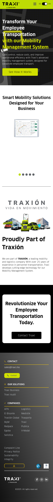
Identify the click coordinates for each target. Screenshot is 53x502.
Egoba (7, 430)
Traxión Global (11, 417)
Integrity (8, 459)
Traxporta (26, 417)
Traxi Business (11, 390)
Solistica (8, 435)
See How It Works (20, 72)
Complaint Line (12, 448)
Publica (25, 426)
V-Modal (25, 430)
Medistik (25, 413)
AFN (6, 409)
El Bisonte (9, 413)
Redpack (8, 426)
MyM (6, 422)
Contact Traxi (26, 335)
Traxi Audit (10, 394)
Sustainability (11, 455)
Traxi (23, 422)
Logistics (25, 409)
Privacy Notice (12, 451)
